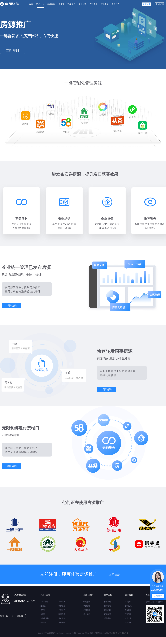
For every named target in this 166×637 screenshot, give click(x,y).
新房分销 (62, 622)
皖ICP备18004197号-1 (119, 633)
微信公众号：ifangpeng (154, 602)
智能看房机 (45, 618)
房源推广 (62, 610)
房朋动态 (82, 4)
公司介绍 (128, 602)
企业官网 (62, 602)
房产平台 (62, 618)
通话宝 (43, 606)
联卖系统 (62, 614)
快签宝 (43, 610)
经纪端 (159, 4)
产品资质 (93, 4)
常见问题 (107, 610)
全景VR (43, 622)
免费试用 (146, 4)
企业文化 (128, 618)
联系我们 (107, 618)
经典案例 (51, 4)
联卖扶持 (71, 4)
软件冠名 (62, 606)
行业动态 (86, 614)
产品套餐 (107, 614)
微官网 (43, 614)
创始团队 (128, 610)
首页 (31, 4)
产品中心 (40, 4)
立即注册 (12, 50)
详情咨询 (12, 305)
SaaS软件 (44, 602)
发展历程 (128, 606)
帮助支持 (104, 4)
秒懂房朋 (107, 602)
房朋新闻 (86, 610)
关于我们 (116, 4)
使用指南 (107, 606)
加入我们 (128, 622)
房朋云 (61, 4)
